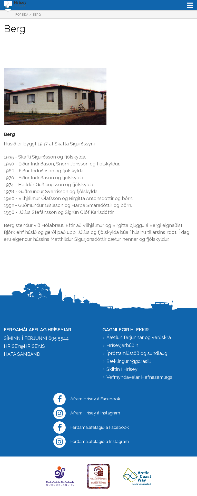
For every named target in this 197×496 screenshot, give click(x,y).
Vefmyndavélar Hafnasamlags (140, 377)
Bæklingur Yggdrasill (128, 361)
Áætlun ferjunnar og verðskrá (138, 337)
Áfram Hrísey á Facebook (86, 399)
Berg (37, 14)
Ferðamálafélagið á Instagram (91, 441)
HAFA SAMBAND (22, 354)
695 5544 (58, 338)
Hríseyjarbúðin (122, 345)
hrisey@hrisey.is (24, 346)
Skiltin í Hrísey (121, 369)
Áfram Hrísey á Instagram (86, 413)
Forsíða (21, 14)
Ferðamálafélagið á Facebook (91, 427)
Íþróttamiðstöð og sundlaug (136, 353)
